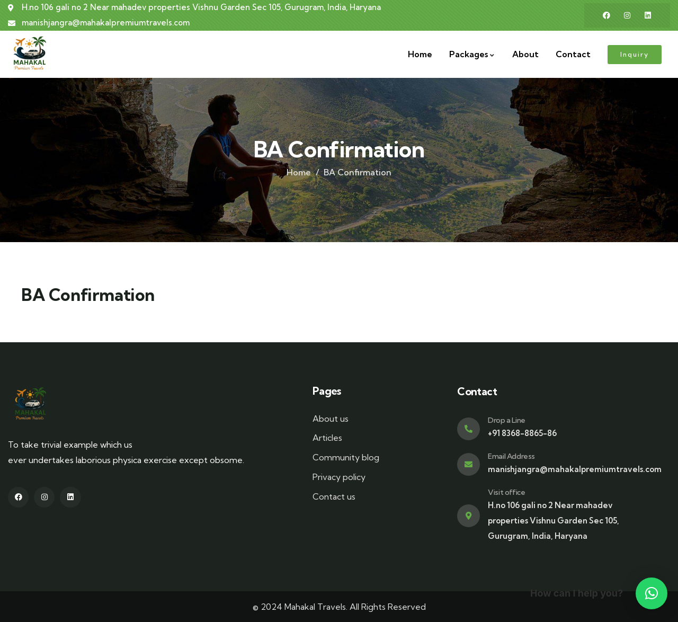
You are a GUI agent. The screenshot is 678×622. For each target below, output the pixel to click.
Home (299, 172)
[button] (651, 593)
